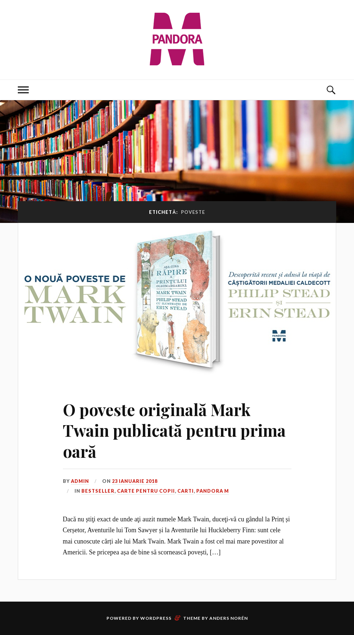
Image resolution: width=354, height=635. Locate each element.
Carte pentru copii (146, 491)
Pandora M (212, 491)
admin (80, 481)
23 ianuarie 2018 (134, 481)
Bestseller (97, 491)
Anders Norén (228, 618)
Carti (185, 491)
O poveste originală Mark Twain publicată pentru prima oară (174, 430)
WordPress (156, 618)
